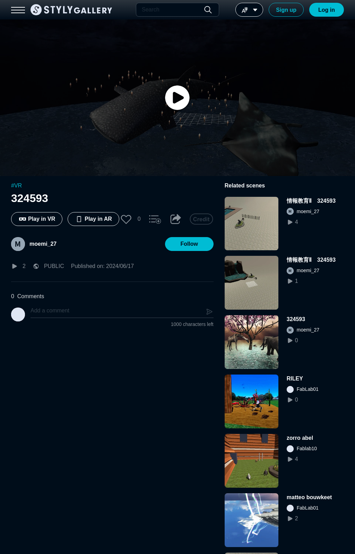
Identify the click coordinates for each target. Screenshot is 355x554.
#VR (16, 185)
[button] (126, 219)
